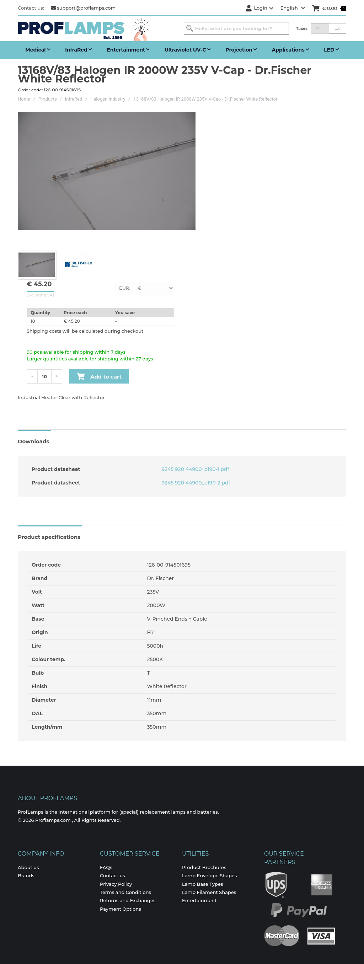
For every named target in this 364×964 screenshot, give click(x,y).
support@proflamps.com (83, 8)
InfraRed (73, 99)
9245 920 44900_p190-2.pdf (195, 483)
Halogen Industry (107, 99)
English (292, 8)
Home (24, 99)
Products (47, 99)
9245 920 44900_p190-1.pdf (194, 469)
